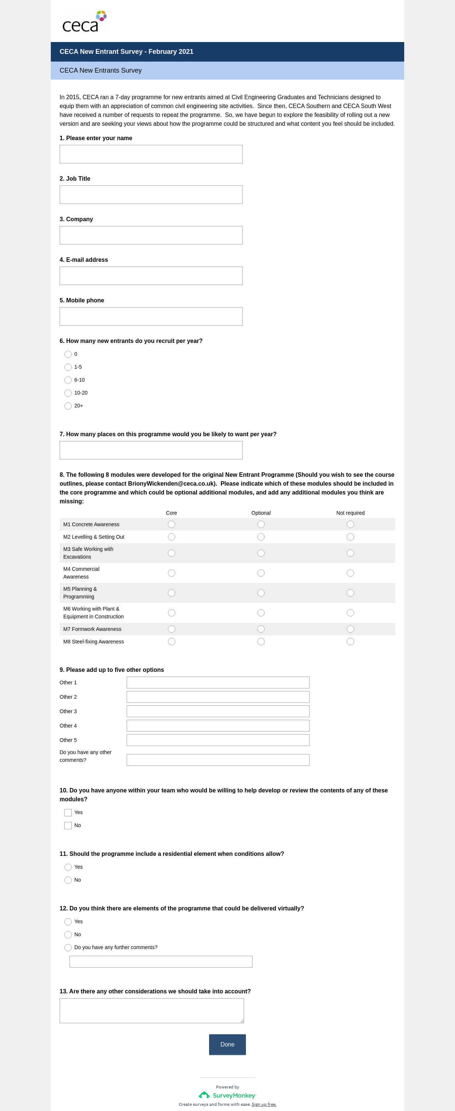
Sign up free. (264, 1062)
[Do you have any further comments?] (162, 926)
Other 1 (68, 669)
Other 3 (68, 698)
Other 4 (68, 712)
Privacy (211, 1083)
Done (227, 1002)
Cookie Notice (237, 1083)
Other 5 (68, 727)
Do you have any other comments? (86, 743)
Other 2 (68, 684)
